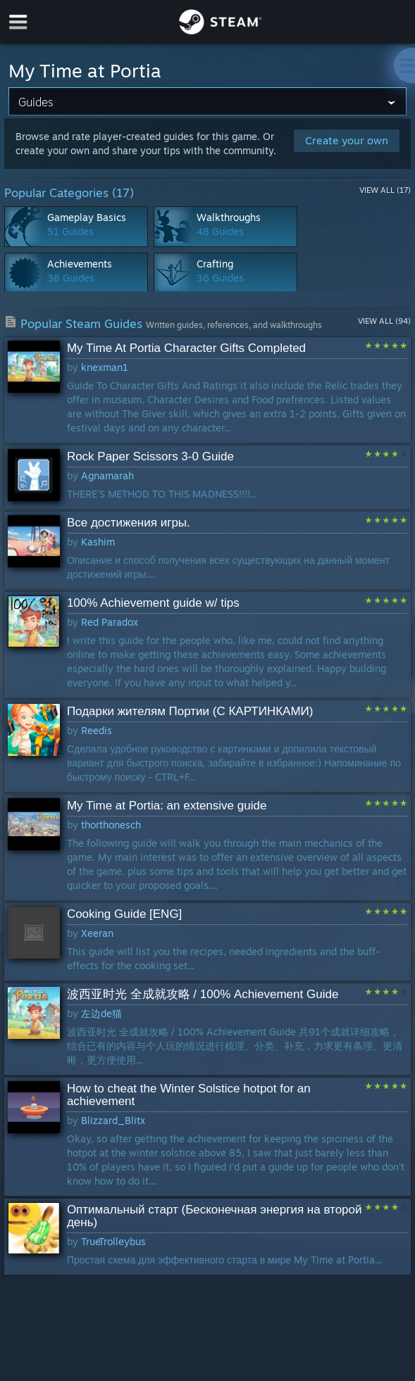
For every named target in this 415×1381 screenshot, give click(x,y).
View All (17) (385, 190)
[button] (207, 390)
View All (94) (384, 321)
